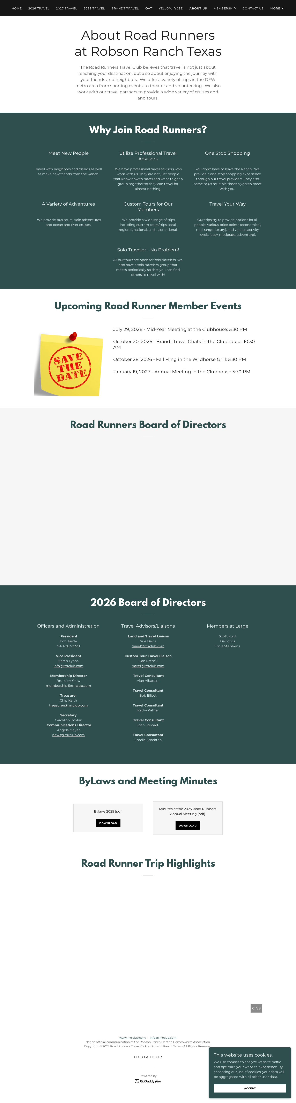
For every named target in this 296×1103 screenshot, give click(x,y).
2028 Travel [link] (94, 8)
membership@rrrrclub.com (68, 686)
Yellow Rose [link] (171, 8)
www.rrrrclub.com (132, 1037)
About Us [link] (198, 8)
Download (108, 823)
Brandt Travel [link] (125, 8)
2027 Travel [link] (66, 8)
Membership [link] (225, 8)
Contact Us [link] (253, 8)
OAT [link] (148, 8)
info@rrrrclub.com (68, 666)
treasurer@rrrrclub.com (68, 705)
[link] (148, 1081)
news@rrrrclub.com (68, 735)
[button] (277, 8)
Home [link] (17, 8)
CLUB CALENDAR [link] (148, 1057)
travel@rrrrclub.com (148, 646)
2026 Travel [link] (39, 8)
